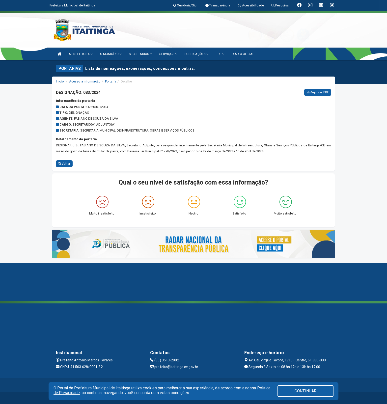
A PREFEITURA (80, 54)
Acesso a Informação (85, 81)
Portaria (110, 81)
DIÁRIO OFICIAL (243, 54)
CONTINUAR (305, 391)
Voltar (64, 163)
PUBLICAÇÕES (196, 54)
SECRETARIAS (140, 54)
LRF (220, 54)
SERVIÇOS (168, 54)
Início (60, 81)
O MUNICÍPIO (110, 54)
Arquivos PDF (318, 92)
